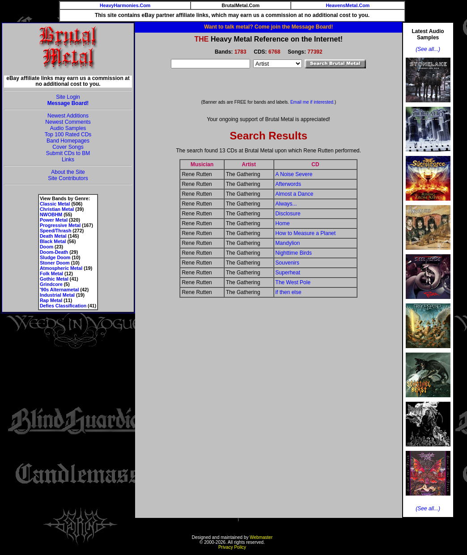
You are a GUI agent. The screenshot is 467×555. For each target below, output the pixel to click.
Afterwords (288, 184)
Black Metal (53, 241)
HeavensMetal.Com (347, 5)
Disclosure (288, 213)
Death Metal (53, 236)
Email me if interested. (312, 102)
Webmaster (261, 537)
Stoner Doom (55, 262)
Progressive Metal (60, 225)
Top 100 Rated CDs (68, 134)
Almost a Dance (295, 194)
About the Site (68, 172)
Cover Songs (67, 147)
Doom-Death (54, 252)
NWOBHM (51, 214)
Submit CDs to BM (68, 153)
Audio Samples (68, 128)
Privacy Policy (232, 547)
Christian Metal (57, 209)
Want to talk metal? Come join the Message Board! (268, 27)
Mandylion (288, 243)
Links (68, 159)
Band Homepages (68, 141)
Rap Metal (51, 300)
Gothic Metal (54, 279)
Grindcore (51, 284)
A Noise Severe (294, 174)
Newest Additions (68, 116)
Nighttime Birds (294, 253)
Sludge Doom (55, 257)
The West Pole (293, 282)
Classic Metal (55, 203)
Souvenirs (287, 263)
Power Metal (54, 220)
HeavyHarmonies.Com (125, 5)
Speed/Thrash (55, 230)
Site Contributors (68, 178)
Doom (46, 246)
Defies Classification (63, 305)
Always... (286, 204)
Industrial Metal (57, 295)
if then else (288, 292)
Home (283, 223)
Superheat (288, 272)
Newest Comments (67, 122)
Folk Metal (51, 273)
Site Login (68, 97)
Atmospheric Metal (61, 268)
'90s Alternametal (59, 289)
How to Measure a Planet (306, 233)
